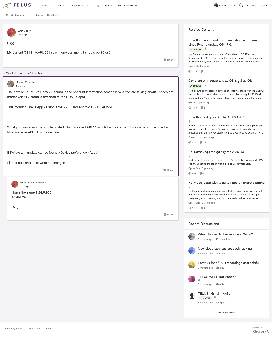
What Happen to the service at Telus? (225, 234)
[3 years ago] (208, 168)
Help (48, 328)
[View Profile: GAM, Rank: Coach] (11, 32)
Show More (227, 312)
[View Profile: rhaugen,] (191, 250)
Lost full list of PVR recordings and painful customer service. (229, 263)
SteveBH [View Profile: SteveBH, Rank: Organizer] (193, 137)
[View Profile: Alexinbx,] (191, 279)
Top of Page (34, 328)
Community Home (12, 328)
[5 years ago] (203, 102)
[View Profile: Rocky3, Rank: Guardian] (10, 83)
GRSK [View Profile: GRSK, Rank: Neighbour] (191, 102)
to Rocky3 (40, 182)
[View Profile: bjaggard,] (191, 295)
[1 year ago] (204, 66)
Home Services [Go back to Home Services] (54, 15)
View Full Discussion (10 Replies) (22, 73)
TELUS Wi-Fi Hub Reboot (217, 277)
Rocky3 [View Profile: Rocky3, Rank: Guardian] (20, 82)
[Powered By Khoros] (261, 331)
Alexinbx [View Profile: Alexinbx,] (220, 284)
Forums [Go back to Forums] (39, 15)
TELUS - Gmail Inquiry (214, 293)
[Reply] (168, 60)
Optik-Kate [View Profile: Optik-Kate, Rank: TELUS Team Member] (194, 167)
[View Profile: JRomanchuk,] (191, 236)
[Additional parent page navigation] (30, 15)
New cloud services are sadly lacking (225, 248)
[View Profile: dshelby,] (191, 264)
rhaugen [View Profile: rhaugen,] (220, 253)
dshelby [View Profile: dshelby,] (220, 267)
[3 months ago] (205, 239)
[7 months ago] (207, 137)
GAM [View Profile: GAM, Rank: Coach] (20, 30)
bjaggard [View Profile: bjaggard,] (220, 302)
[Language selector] (225, 5)
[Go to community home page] (17, 5)
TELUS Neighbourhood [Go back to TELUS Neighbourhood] (13, 15)
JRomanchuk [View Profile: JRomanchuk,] (223, 239)
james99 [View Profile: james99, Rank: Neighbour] (193, 66)
